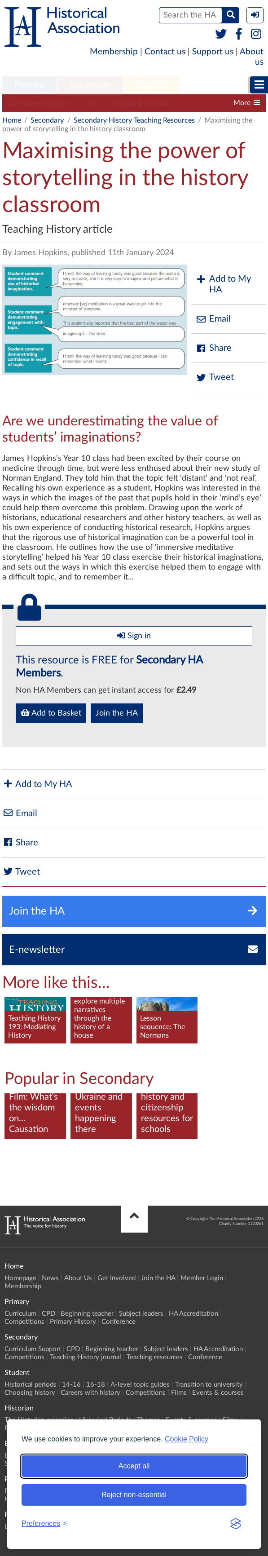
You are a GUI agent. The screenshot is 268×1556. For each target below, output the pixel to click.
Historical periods (30, 1384)
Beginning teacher (139, 102)
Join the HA (117, 713)
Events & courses (218, 1392)
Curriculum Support (38, 102)
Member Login (201, 1278)
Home (11, 120)
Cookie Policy (186, 1439)
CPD (90, 102)
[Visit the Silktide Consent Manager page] (235, 1523)
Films (179, 1392)
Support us (212, 52)
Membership (114, 52)
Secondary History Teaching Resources (134, 120)
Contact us (165, 52)
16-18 (95, 1384)
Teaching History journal (85, 1357)
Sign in (134, 635)
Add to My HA (223, 284)
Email (213, 319)
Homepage (20, 1278)
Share (214, 348)
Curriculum (20, 1313)
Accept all (134, 1466)
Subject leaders (205, 102)
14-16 (71, 1384)
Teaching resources (155, 1357)
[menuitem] (29, 85)
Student (151, 84)
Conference (118, 1321)
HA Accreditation (193, 1313)
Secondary (90, 84)
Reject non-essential (134, 1495)
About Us (78, 1278)
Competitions (24, 1321)
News (50, 1278)
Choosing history (29, 1392)
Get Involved (116, 1278)
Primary (29, 84)
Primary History (73, 1321)
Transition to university (209, 1384)
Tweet (215, 377)
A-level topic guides (140, 1384)
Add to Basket (51, 712)
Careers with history (90, 1392)
